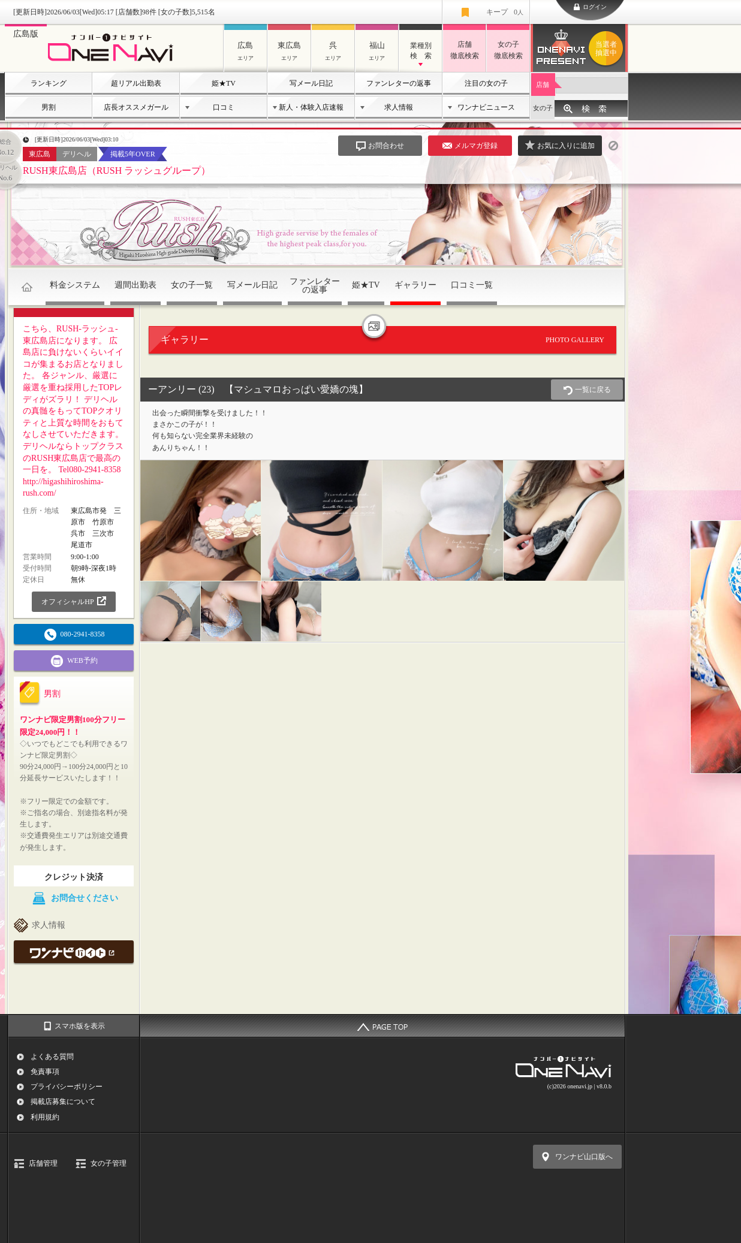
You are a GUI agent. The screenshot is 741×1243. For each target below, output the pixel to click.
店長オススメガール (136, 107)
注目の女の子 (486, 83)
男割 (48, 107)
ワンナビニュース (486, 107)
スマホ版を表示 (80, 1026)
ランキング (49, 83)
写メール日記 (311, 83)
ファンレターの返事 (398, 83)
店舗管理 (43, 1163)
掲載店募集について (63, 1101)
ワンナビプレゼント (608, 48)
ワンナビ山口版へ (584, 1157)
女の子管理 (108, 1163)
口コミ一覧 (472, 284)
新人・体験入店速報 (311, 107)
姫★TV (224, 83)
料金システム (75, 284)
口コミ (223, 107)
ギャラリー (415, 284)
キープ (504, 12)
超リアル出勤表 (136, 83)
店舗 (542, 84)
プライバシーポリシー (67, 1086)
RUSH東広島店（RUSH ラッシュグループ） (116, 170)
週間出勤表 (135, 284)
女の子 (543, 107)
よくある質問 (52, 1056)
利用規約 (45, 1117)
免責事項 (45, 1071)
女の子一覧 (192, 284)
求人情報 (398, 107)
